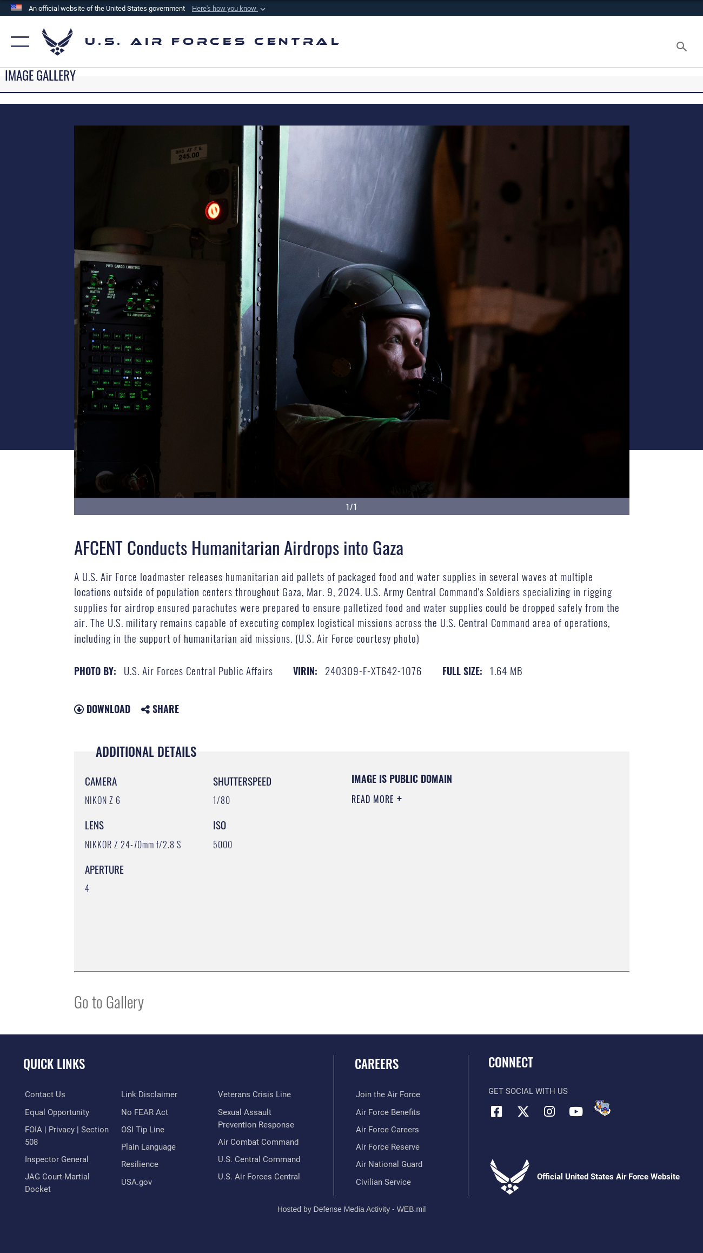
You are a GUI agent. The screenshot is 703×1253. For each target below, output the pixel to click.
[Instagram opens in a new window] (549, 1111)
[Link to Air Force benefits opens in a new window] (387, 1112)
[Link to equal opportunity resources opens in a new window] (55, 1112)
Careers (377, 1064)
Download (102, 709)
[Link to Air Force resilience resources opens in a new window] (139, 1164)
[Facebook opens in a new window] (496, 1111)
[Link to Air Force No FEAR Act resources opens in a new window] (144, 1112)
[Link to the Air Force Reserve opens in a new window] (387, 1147)
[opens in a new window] (148, 1147)
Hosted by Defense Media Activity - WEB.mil (351, 1208)
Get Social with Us (528, 1091)
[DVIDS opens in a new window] (602, 1108)
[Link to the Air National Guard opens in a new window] (388, 1164)
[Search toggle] (683, 42)
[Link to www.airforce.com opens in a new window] (387, 1094)
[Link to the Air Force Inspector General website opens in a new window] (55, 1159)
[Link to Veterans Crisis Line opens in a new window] (254, 1094)
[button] (230, 8)
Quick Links (54, 1064)
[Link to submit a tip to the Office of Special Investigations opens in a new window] (142, 1130)
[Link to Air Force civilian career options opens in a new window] (382, 1181)
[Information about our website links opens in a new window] (149, 1094)
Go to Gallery (109, 1001)
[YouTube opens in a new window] (576, 1111)
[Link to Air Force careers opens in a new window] (386, 1130)
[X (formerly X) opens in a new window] (523, 1111)
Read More (374, 799)
